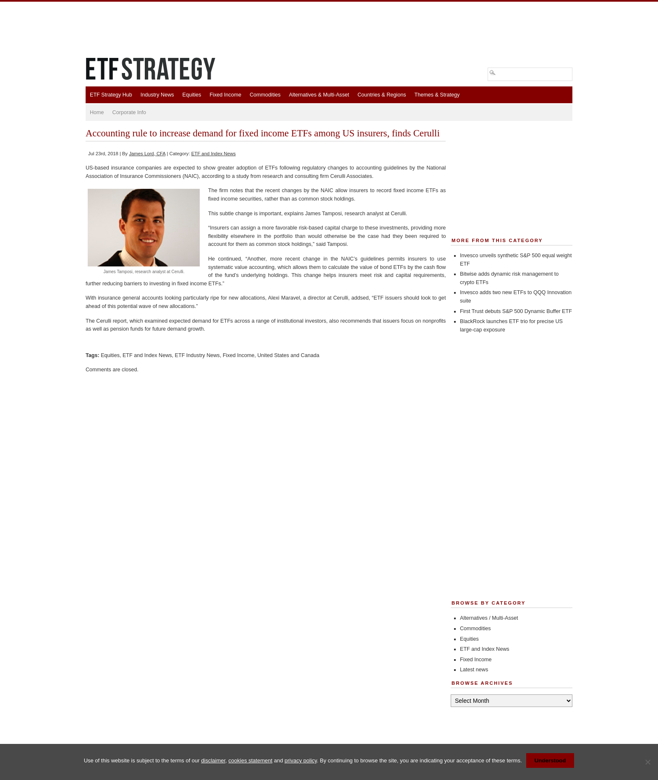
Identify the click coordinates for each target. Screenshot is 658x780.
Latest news (474, 670)
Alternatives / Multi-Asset (489, 618)
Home (97, 112)
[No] (647, 762)
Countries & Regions (382, 95)
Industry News (157, 95)
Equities (192, 95)
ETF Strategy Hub (111, 95)
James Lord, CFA (147, 153)
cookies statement (250, 760)
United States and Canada (288, 355)
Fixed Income (225, 95)
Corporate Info (129, 112)
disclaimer (213, 760)
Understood (550, 760)
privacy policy (301, 760)
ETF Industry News (197, 355)
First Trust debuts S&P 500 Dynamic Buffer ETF (516, 311)
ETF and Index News (213, 153)
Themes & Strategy (437, 95)
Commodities (265, 95)
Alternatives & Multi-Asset (319, 95)
